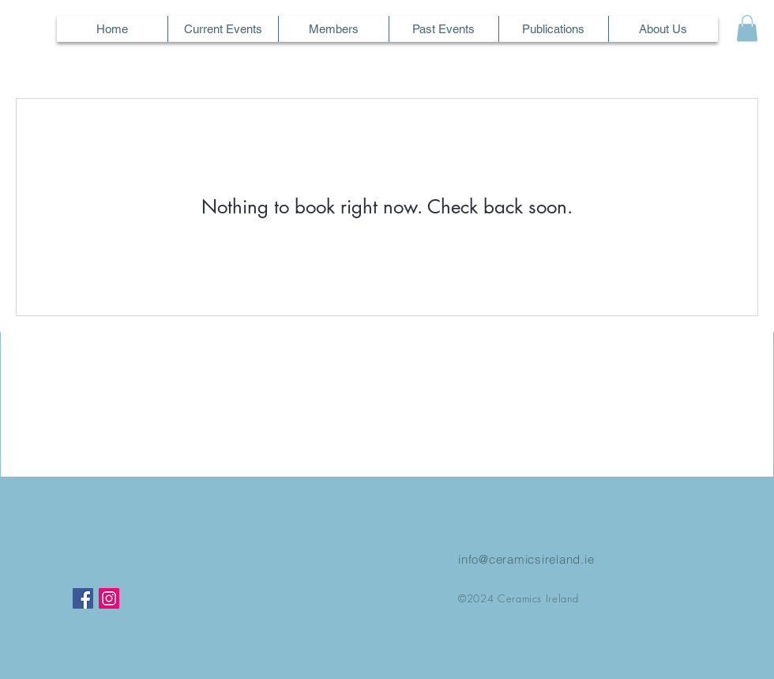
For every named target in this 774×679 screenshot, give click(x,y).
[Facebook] (83, 598)
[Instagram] (109, 598)
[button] (747, 28)
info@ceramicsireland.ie (526, 559)
